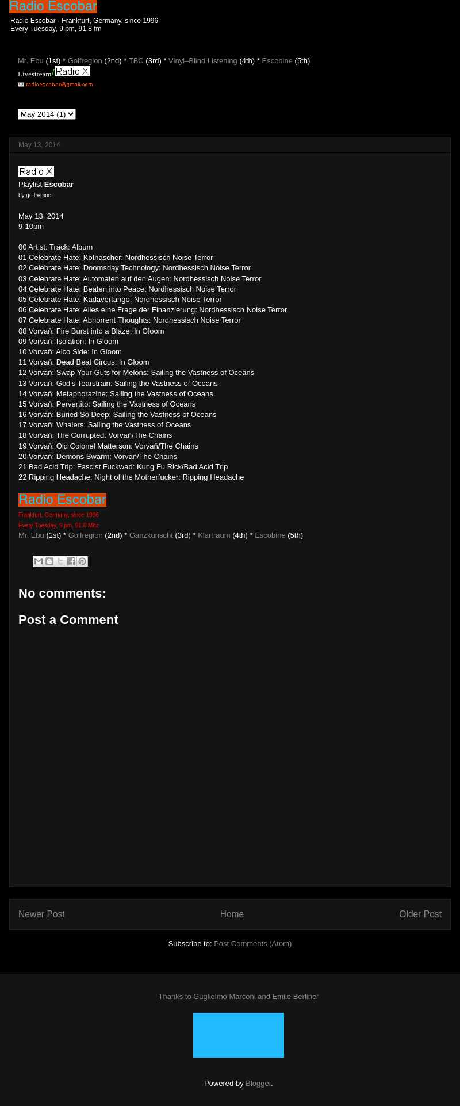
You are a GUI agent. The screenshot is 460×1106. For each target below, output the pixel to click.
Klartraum (214, 535)
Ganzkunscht (151, 535)
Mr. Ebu (31, 535)
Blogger (258, 1083)
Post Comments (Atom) (253, 943)
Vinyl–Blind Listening (202, 60)
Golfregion (85, 535)
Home (232, 914)
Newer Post (41, 914)
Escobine (270, 535)
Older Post (420, 914)
